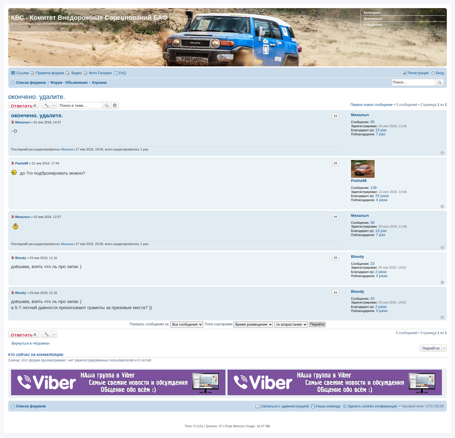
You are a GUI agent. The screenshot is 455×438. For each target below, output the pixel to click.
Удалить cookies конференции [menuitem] (372, 406)
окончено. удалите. (36, 96)
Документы (373, 18)
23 (372, 263)
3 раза (381, 276)
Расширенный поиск (115, 105)
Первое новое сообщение (371, 105)
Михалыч (360, 115)
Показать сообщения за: (166, 324)
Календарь (372, 12)
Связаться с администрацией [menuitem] (285, 406)
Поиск (439, 82)
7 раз (380, 134)
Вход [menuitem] (440, 73)
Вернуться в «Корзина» (31, 343)
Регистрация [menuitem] (418, 73)
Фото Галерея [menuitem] (100, 73)
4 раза (381, 200)
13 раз (381, 130)
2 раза (381, 271)
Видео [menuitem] (76, 73)
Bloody (357, 256)
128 (373, 187)
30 (372, 122)
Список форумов (31, 406)
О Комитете (373, 24)
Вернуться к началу (442, 153)
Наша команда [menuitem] (328, 406)
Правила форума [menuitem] (50, 73)
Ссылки (22, 73)
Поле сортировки (238, 324)
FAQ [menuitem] (122, 73)
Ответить (22, 106)
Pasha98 (359, 180)
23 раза (382, 196)
